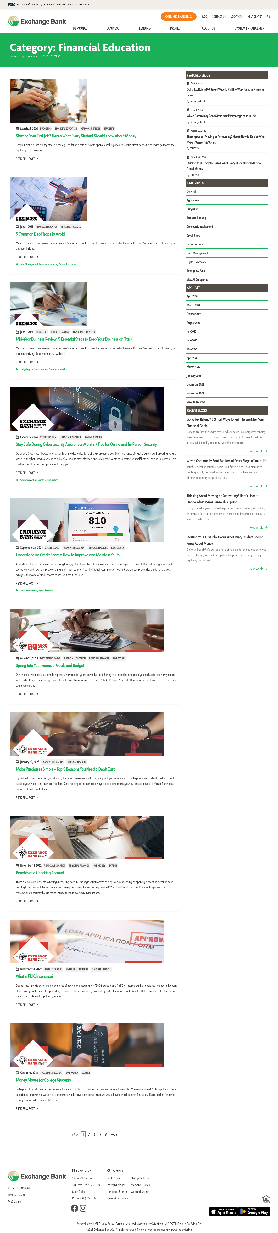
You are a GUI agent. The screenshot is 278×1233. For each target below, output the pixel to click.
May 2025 (192, 350)
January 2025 (194, 377)
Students (109, 129)
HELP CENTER (255, 16)
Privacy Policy (84, 1223)
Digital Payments (196, 262)
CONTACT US (219, 16)
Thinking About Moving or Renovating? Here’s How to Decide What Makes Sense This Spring (227, 141)
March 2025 (193, 368)
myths (41, 590)
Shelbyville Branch (141, 1178)
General (191, 191)
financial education (48, 264)
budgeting (25, 369)
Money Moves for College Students (43, 1080)
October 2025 (194, 315)
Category (32, 56)
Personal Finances (90, 129)
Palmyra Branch (116, 1185)
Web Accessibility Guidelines (147, 1223)
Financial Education (66, 129)
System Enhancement (250, 28)
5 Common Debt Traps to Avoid (40, 233)
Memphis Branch (140, 1185)
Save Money (117, 548)
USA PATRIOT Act (173, 1223)
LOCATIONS (237, 16)
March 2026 (193, 306)
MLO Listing (14, 1201)
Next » (113, 1134)
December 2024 (195, 386)
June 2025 (192, 342)
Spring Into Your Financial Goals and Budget (50, 665)
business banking (39, 369)
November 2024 (195, 395)
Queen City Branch (117, 1198)
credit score (31, 590)
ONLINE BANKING (178, 16)
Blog (21, 56)
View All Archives (196, 404)
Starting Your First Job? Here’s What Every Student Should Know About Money (76, 135)
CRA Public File (193, 1223)
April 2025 (192, 359)
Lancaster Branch (117, 1191)
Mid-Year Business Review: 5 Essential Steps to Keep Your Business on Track (74, 339)
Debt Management (29, 264)
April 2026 (192, 297)
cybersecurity (37, 480)
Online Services (93, 437)
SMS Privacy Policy (103, 1223)
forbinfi (189, 1229)
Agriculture (193, 200)
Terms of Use (123, 1223)
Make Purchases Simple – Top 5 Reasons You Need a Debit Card (65, 769)
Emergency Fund (196, 271)
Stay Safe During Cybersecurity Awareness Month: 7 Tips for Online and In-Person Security (86, 444)
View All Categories (197, 280)
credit (22, 590)
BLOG (204, 16)
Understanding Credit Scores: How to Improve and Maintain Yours (67, 554)
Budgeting (46, 129)
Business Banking (60, 332)
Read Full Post (27, 158)
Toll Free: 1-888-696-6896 (86, 1185)
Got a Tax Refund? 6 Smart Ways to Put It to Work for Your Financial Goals (227, 94)
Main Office (113, 1178)
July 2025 (192, 333)
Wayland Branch (140, 1191)
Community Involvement (200, 227)
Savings (113, 865)
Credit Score (52, 548)
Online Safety (51, 480)
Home (13, 56)
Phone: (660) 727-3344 (84, 1198)
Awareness (25, 480)
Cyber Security (48, 437)
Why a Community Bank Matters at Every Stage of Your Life (227, 117)
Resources (49, 590)
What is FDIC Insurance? (34, 976)
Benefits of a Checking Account (40, 872)
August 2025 (194, 324)
